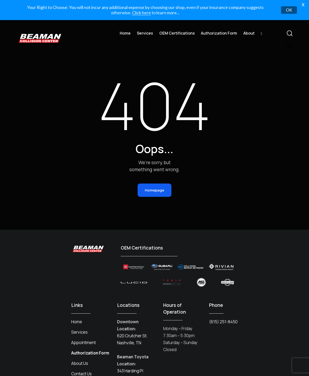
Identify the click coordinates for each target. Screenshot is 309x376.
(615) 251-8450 (223, 314)
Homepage (154, 182)
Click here (141, 12)
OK (289, 10)
